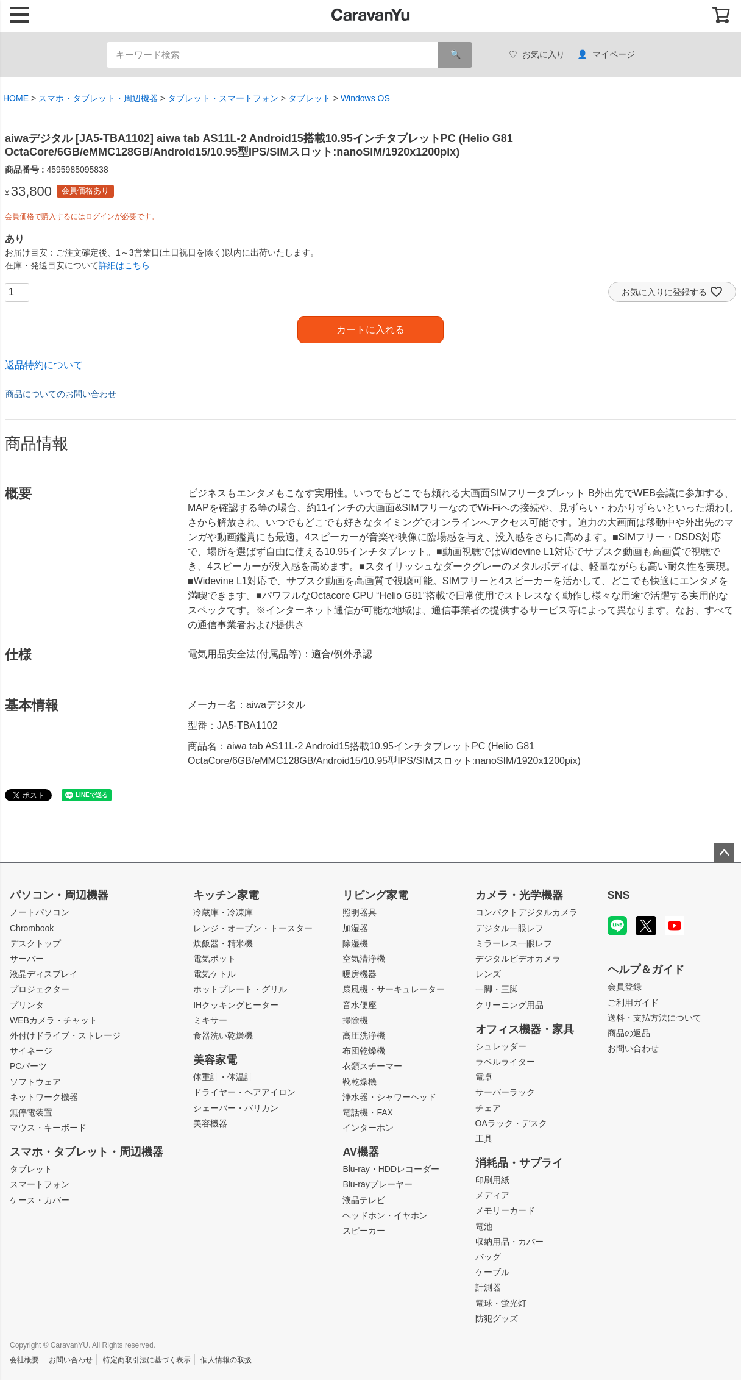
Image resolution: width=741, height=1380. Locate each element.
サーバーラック (505, 1092)
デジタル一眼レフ (509, 928)
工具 (483, 1138)
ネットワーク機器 (44, 1097)
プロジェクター (39, 989)
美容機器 (210, 1123)
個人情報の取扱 (226, 1360)
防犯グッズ (496, 1318)
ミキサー (210, 1020)
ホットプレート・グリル (240, 989)
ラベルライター (505, 1062)
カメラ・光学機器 (519, 895)
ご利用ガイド (633, 1002)
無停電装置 (31, 1112)
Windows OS (365, 98)
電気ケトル (214, 974)
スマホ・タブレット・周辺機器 (98, 98)
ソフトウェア (35, 1082)
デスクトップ (35, 943)
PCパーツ (28, 1066)
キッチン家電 (226, 895)
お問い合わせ (633, 1048)
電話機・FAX (367, 1112)
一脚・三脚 (496, 989)
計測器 (488, 1287)
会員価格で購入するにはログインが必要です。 (81, 216)
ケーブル (492, 1272)
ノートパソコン (39, 912)
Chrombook (32, 928)
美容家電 (215, 1060)
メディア (492, 1195)
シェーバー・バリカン (235, 1108)
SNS (619, 895)
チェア (488, 1108)
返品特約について (44, 365)
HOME (16, 98)
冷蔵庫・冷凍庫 (223, 912)
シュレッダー (500, 1046)
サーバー (27, 958)
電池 (483, 1226)
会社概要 (24, 1360)
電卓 (483, 1077)
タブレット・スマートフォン (223, 98)
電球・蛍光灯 (500, 1303)
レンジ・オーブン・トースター (253, 928)
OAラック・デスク (511, 1123)
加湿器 (355, 928)
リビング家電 (375, 895)
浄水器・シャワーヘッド (389, 1097)
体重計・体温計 (223, 1077)
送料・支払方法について (654, 1018)
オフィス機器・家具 (524, 1029)
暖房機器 (359, 974)
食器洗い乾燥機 (223, 1035)
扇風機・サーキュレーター (393, 989)
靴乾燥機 (359, 1082)
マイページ (606, 54)
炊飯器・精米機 (223, 943)
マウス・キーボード (48, 1127)
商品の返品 (629, 1033)
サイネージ (31, 1051)
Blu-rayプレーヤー (377, 1184)
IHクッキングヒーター (235, 1005)
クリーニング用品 (509, 1005)
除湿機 (355, 943)
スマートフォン (39, 1184)
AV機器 (360, 1152)
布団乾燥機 (363, 1051)
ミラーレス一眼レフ (513, 943)
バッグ (488, 1257)
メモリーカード (505, 1210)
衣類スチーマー (372, 1066)
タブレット (309, 98)
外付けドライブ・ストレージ (65, 1035)
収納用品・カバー (509, 1241)
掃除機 (355, 1020)
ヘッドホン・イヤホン (385, 1215)
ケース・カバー (39, 1200)
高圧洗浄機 (363, 1035)
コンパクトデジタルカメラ (526, 912)
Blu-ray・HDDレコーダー (390, 1169)
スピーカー (363, 1230)
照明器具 (359, 912)
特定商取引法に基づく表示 (147, 1360)
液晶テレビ (363, 1200)
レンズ (488, 974)
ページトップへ (724, 853)
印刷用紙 (492, 1180)
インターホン (368, 1127)
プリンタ (27, 1005)
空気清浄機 (363, 958)
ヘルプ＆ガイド (646, 969)
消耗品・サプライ (519, 1163)
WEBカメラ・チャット (54, 1020)
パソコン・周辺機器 (59, 895)
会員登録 (625, 987)
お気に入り (537, 54)
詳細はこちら (124, 265)
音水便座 (359, 1005)
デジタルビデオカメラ (518, 958)
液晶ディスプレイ (44, 974)
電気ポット (214, 958)
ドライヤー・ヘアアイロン (244, 1092)
